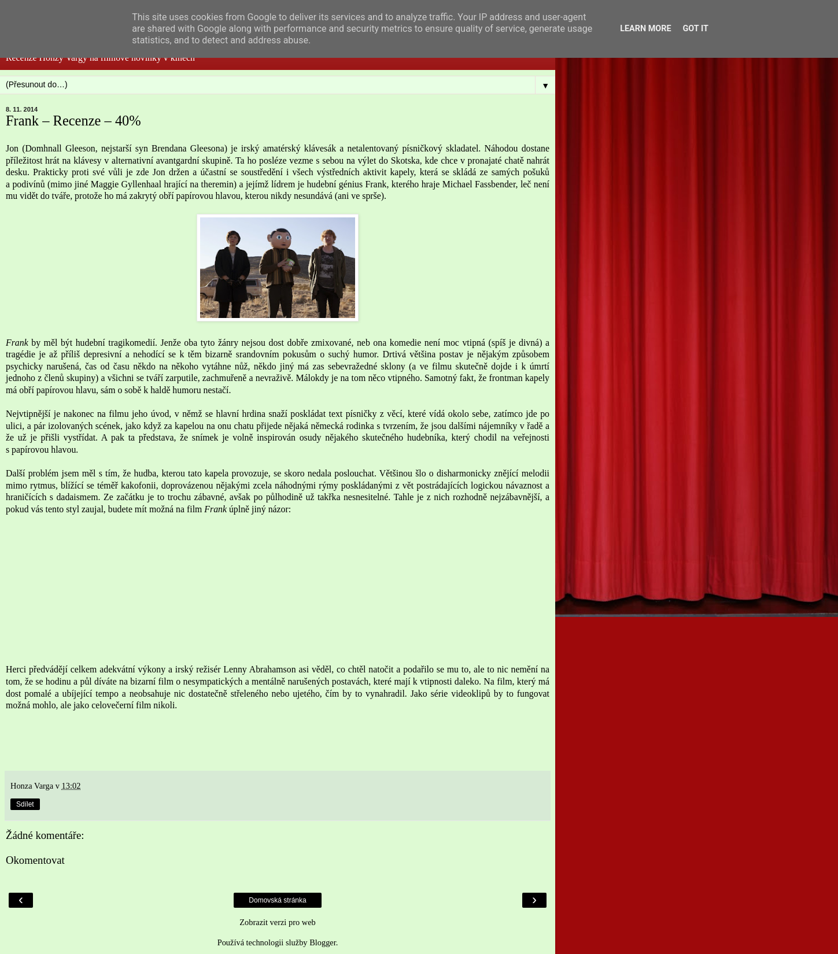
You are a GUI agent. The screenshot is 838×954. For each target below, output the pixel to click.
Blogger (322, 942)
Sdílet (25, 804)
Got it (695, 29)
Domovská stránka (277, 900)
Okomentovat (35, 860)
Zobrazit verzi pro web (277, 922)
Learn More (645, 29)
